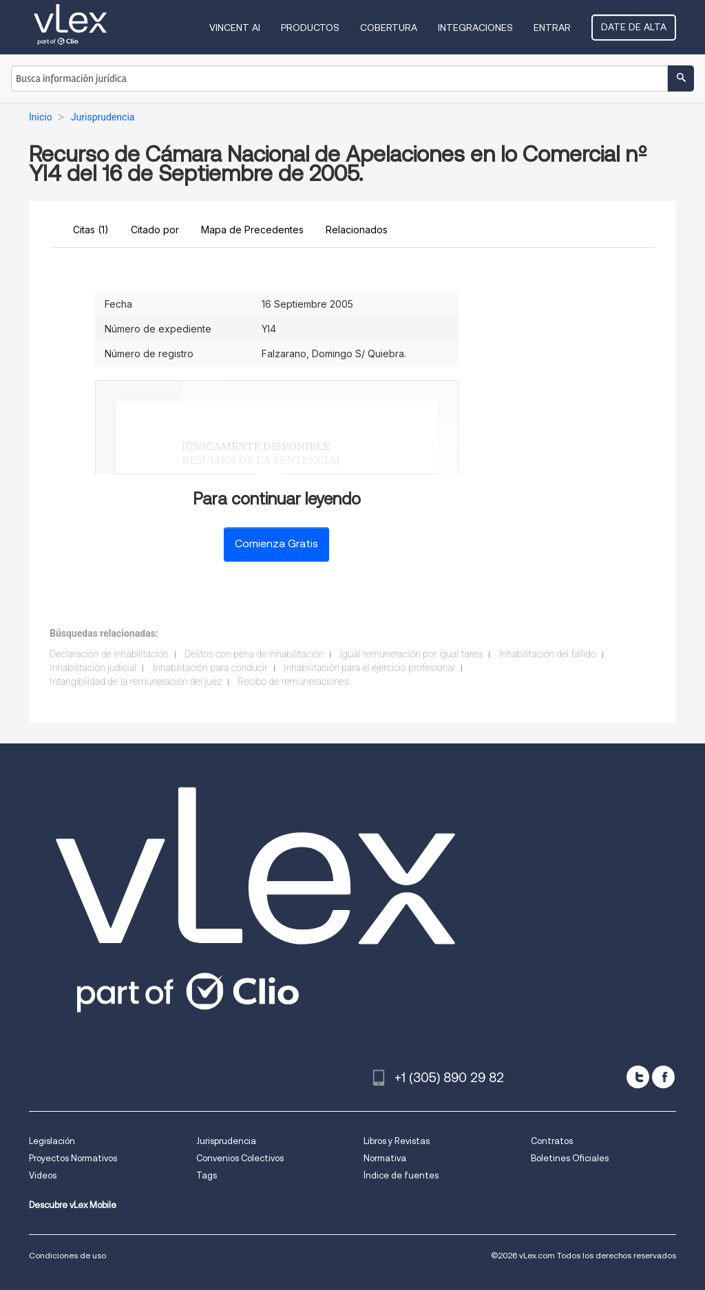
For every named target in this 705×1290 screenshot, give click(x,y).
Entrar (552, 27)
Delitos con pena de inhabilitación (254, 653)
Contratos (552, 1141)
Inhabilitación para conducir (209, 667)
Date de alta (633, 26)
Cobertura (388, 27)
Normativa (385, 1158)
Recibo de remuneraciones (293, 681)
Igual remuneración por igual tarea (411, 653)
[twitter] (638, 1077)
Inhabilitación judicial (93, 667)
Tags (206, 1175)
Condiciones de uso (67, 1255)
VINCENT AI (234, 27)
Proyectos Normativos (73, 1158)
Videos (42, 1175)
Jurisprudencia (226, 1141)
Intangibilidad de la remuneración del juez (136, 681)
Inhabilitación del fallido (547, 653)
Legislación (52, 1141)
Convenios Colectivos (240, 1158)
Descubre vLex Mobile (72, 1205)
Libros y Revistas (397, 1141)
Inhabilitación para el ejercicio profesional (369, 667)
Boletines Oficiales (570, 1158)
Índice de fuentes (401, 1175)
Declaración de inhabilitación (109, 653)
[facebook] (663, 1077)
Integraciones (475, 27)
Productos (310, 27)
